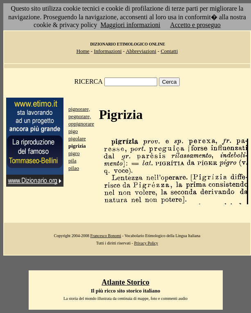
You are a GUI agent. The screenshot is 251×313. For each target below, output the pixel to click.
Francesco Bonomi (105, 235)
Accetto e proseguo (195, 24)
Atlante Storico (125, 282)
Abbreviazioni (141, 51)
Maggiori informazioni (130, 24)
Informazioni (108, 51)
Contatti (169, 51)
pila (72, 161)
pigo (73, 131)
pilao (73, 168)
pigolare (77, 138)
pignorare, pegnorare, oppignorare (81, 116)
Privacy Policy (146, 243)
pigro (73, 153)
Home (83, 51)
